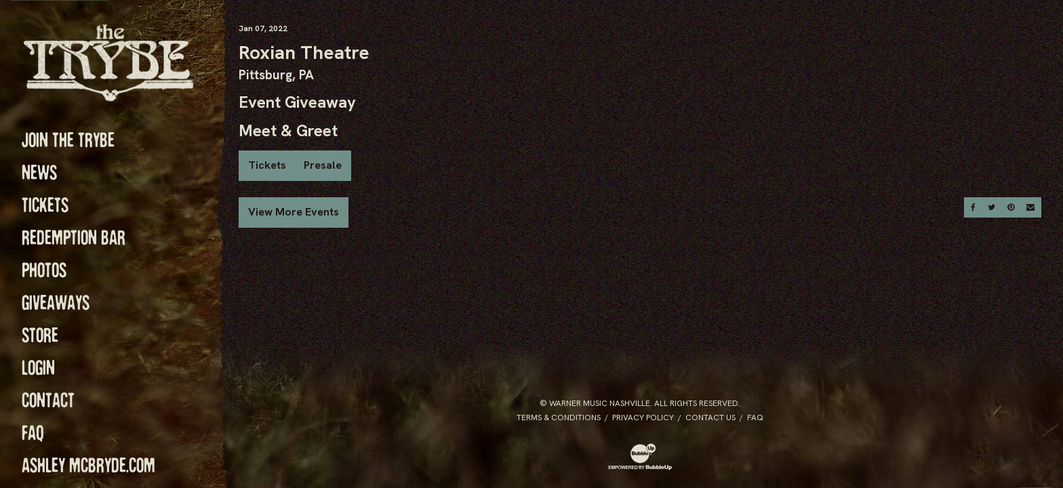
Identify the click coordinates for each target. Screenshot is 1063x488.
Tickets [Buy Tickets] (267, 165)
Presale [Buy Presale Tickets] (323, 165)
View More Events (293, 212)
